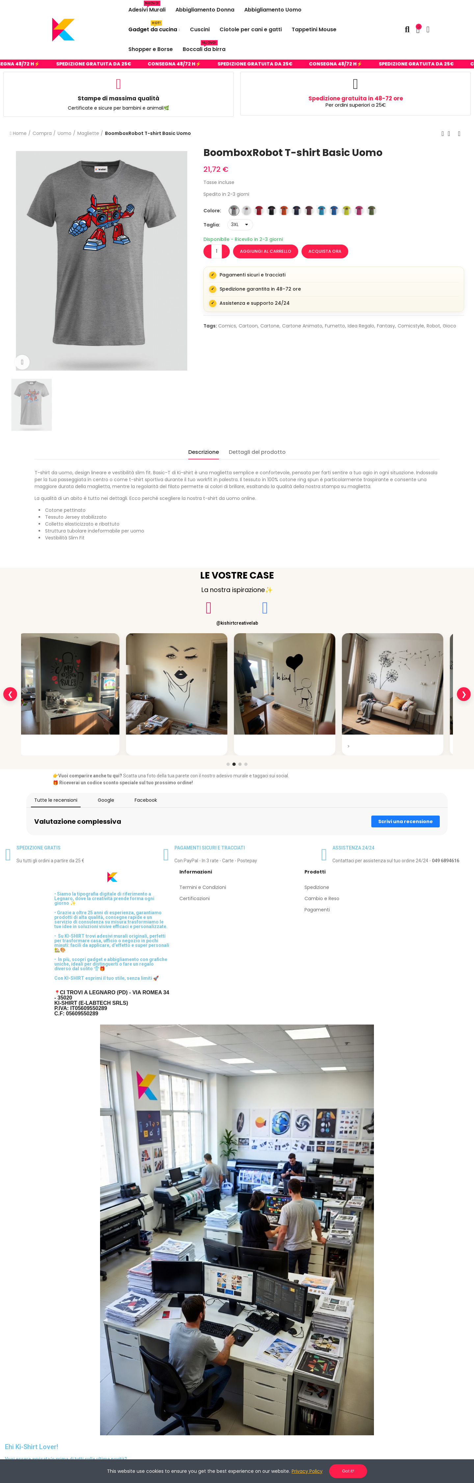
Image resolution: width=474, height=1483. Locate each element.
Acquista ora (324, 251)
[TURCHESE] (321, 210)
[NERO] (271, 210)
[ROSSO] (259, 210)
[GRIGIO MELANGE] (234, 210)
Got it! (348, 1471)
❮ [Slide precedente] (10, 694)
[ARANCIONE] (284, 210)
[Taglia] (240, 224)
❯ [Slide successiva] (464, 694)
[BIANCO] (246, 210)
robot (433, 326)
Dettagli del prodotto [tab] (257, 452)
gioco (449, 326)
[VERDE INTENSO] (346, 210)
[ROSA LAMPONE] (359, 210)
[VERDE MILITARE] (371, 210)
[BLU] (296, 210)
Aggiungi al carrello (265, 251)
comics (227, 326)
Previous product (443, 133)
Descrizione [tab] (203, 452)
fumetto (335, 326)
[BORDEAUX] (309, 210)
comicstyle (411, 326)
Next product (459, 133)
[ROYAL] (334, 210)
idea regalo (361, 326)
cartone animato (302, 326)
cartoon (248, 326)
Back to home (451, 133)
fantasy (386, 326)
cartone (269, 326)
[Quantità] (216, 251)
